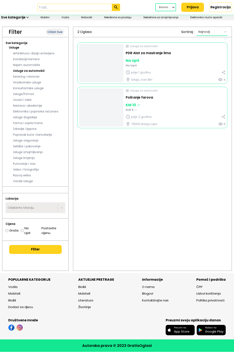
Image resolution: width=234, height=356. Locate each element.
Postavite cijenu (46, 230)
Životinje (84, 307)
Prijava (193, 7)
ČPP (199, 287)
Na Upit (26, 230)
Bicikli (12, 301)
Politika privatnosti (210, 301)
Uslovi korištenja (208, 294)
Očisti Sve (55, 32)
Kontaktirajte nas (155, 301)
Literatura (85, 301)
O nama (148, 287)
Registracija (220, 7)
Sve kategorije (17, 43)
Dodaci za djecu (20, 307)
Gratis (12, 231)
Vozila (12, 287)
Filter (35, 249)
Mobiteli (14, 294)
